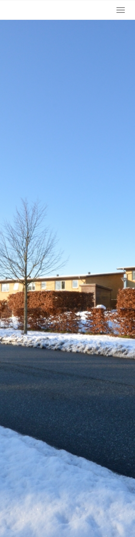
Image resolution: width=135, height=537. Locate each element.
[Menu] (118, 10)
